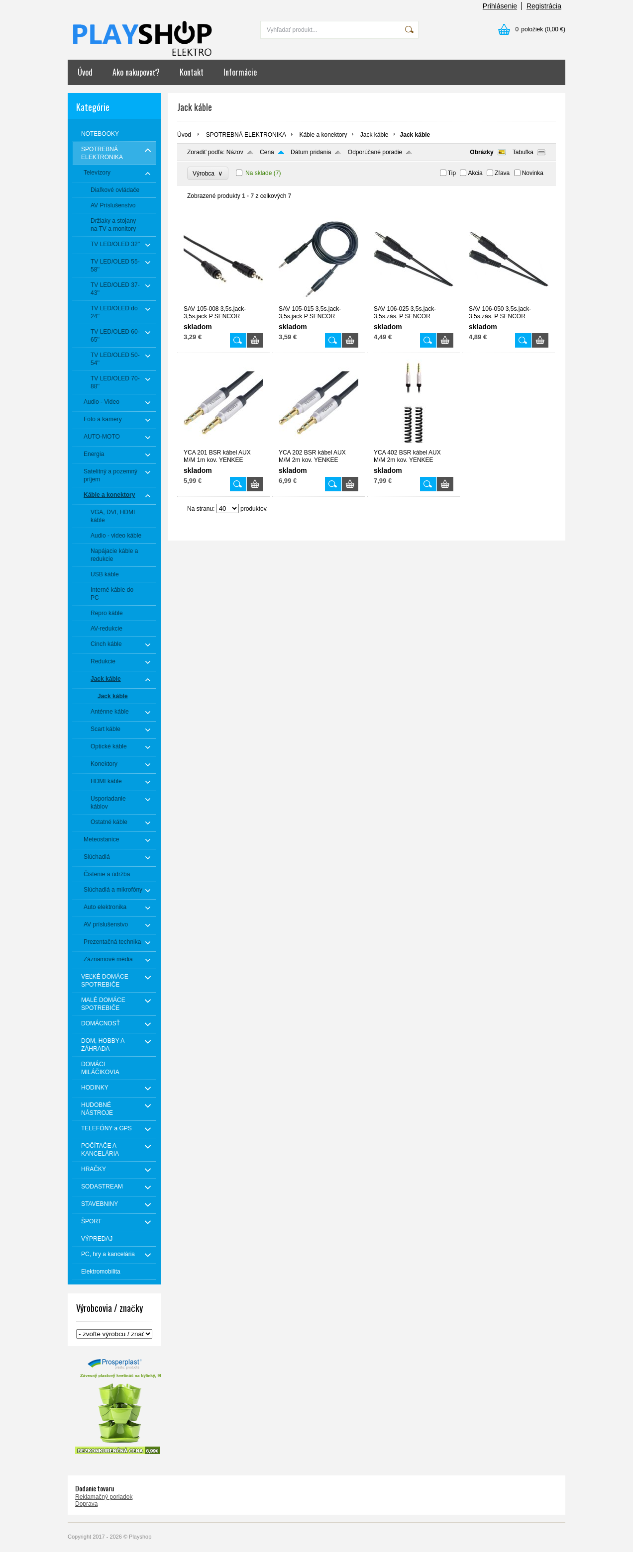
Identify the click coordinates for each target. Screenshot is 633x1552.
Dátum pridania (311, 152)
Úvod (85, 72)
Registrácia (544, 6)
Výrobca (208, 173)
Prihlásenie (500, 6)
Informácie (240, 72)
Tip (452, 173)
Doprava (86, 1503)
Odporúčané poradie (375, 152)
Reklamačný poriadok (103, 1496)
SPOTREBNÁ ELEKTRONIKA (246, 134)
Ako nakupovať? (136, 72)
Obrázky (481, 152)
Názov (234, 152)
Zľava (502, 173)
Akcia (475, 173)
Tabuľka (523, 152)
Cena (267, 152)
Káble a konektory (323, 134)
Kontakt (192, 72)
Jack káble (374, 134)
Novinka (532, 173)
